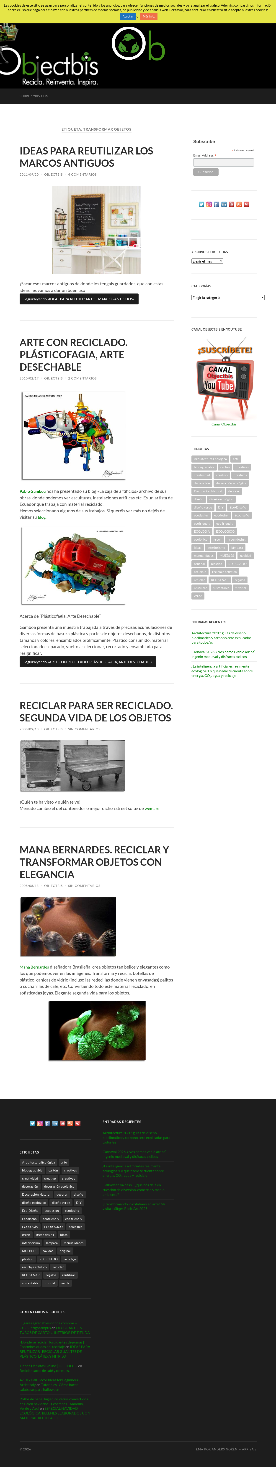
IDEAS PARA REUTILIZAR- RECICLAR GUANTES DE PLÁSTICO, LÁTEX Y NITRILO (55, 1364)
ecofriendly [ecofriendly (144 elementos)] (202, 523)
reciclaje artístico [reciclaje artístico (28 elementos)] (224, 572)
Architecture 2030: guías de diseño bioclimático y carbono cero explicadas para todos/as (221, 638)
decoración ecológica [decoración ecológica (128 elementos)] (231, 483)
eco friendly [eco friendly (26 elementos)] (224, 523)
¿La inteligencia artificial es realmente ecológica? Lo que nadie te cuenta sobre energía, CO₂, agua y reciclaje (222, 671)
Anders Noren (224, 1462)
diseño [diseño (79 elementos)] (198, 499)
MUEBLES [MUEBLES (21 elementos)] (227, 555)
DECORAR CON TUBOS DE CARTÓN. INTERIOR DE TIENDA (55, 1342)
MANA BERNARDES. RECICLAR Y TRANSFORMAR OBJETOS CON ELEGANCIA (93, 874)
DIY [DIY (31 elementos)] (221, 507)
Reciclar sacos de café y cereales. (45, 1383)
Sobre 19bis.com (34, 96)
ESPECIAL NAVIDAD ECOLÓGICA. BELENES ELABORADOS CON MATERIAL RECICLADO (55, 1426)
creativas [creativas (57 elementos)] (242, 467)
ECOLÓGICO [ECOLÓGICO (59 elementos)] (225, 531)
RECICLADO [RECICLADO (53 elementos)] (237, 564)
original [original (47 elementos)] (199, 564)
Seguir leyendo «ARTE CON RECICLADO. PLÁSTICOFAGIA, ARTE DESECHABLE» (88, 662)
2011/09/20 (29, 174)
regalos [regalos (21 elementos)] (240, 580)
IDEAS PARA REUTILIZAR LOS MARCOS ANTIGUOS (89, 156)
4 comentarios (82, 174)
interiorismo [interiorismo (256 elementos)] (216, 547)
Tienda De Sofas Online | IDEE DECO (48, 1378)
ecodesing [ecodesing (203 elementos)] (221, 515)
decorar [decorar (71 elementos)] (234, 491)
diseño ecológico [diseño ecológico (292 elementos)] (221, 499)
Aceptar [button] (128, 16)
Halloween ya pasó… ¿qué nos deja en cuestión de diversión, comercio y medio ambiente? (134, 1202)
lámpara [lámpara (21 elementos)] (237, 547)
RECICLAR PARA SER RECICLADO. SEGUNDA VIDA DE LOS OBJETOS (97, 717)
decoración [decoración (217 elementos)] (202, 483)
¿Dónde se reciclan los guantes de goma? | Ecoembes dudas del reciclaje (52, 1357)
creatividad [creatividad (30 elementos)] (202, 475)
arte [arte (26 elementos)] (236, 459)
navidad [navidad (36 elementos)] (245, 555)
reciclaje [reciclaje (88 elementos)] (200, 572)
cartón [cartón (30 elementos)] (225, 467)
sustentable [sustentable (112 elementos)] (221, 588)
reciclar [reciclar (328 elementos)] (199, 580)
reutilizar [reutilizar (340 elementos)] (200, 588)
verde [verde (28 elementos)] (198, 596)
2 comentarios (82, 378)
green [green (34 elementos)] (218, 539)
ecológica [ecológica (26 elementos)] (200, 539)
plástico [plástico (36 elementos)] (216, 564)
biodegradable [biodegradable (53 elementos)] (204, 467)
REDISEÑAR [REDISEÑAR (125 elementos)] (220, 580)
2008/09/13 (29, 741)
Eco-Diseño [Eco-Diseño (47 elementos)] (238, 507)
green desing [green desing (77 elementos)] (236, 539)
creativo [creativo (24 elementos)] (222, 475)
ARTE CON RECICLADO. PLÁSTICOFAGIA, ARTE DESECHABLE (76, 354)
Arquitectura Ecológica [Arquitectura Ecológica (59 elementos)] (210, 459)
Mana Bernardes (36, 979)
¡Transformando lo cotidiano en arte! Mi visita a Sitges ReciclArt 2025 (134, 1219)
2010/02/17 (29, 378)
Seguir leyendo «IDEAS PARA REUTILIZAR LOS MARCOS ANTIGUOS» (79, 299)
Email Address (205, 155)
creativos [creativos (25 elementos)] (240, 475)
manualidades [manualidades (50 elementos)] (204, 555)
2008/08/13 (29, 898)
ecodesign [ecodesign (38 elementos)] (201, 515)
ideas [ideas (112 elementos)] (197, 547)
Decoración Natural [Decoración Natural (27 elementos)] (208, 491)
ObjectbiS (53, 174)
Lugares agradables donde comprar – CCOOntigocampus (48, 1338)
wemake (153, 820)
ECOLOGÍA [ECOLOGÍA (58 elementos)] (202, 531)
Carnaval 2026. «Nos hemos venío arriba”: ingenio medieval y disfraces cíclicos (223, 654)
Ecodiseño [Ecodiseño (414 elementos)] (242, 515)
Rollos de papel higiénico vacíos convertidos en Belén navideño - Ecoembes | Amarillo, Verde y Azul (54, 1416)
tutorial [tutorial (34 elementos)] (240, 588)
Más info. (149, 16)
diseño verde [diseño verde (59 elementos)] (203, 507)
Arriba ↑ (249, 1462)
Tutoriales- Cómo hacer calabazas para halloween (49, 1399)
